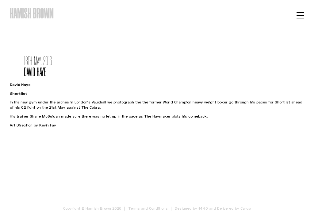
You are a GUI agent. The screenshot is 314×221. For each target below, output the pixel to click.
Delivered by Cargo (234, 208)
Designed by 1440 (191, 208)
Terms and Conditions (148, 208)
